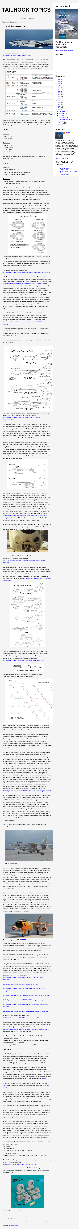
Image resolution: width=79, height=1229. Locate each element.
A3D (47, 955)
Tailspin (67, 132)
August (61, 121)
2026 (59, 80)
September (62, 117)
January (61, 123)
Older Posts (49, 1222)
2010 (59, 110)
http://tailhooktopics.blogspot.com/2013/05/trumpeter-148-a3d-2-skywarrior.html (26, 995)
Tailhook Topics (26, 10)
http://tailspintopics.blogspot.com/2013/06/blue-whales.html (24, 283)
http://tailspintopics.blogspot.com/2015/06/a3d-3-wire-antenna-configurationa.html (27, 791)
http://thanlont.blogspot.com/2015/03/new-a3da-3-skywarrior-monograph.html (25, 1029)
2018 (59, 95)
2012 (59, 106)
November (62, 113)
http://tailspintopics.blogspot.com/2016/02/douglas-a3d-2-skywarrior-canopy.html (26, 272)
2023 (59, 85)
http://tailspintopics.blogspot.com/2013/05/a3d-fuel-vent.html (20, 984)
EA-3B (18, 959)
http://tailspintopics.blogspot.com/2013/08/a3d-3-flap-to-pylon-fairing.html (24, 1000)
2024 (59, 83)
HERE (24, 940)
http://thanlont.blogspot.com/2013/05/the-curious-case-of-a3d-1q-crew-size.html (26, 1018)
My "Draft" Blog (64, 168)
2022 (59, 87)
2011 (59, 108)
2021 (59, 89)
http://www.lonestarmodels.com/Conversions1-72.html (21, 1164)
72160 (42, 1083)
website (43, 1078)
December (62, 111)
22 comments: (23, 1218)
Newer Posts (6, 1222)
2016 (59, 98)
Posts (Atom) (14, 1225)
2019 (59, 93)
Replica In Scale (64, 174)
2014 (59, 102)
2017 (59, 97)
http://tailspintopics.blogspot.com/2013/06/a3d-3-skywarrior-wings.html (23, 660)
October (61, 115)
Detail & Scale (64, 169)
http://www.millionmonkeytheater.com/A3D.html (16, 55)
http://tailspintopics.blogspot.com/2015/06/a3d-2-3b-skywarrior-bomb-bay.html (25, 1011)
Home (28, 1222)
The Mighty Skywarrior (14, 26)
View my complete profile (62, 158)
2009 (59, 124)
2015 (59, 100)
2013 (59, 104)
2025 (59, 82)
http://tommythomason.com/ (64, 50)
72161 (4, 1085)
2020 (59, 91)
